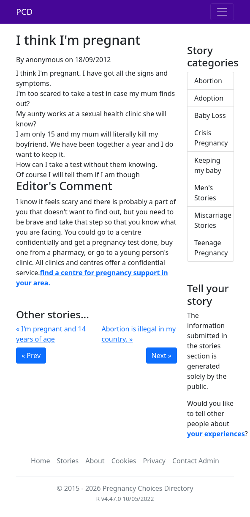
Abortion (208, 80)
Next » (161, 355)
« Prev (31, 355)
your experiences (216, 433)
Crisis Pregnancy (211, 138)
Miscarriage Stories (212, 220)
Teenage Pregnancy (211, 247)
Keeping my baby (207, 165)
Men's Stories (205, 192)
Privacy (154, 460)
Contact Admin (195, 460)
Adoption (208, 98)
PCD (24, 11)
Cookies (123, 460)
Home (40, 460)
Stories (68, 460)
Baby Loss (210, 115)
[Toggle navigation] (222, 11)
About (94, 460)
